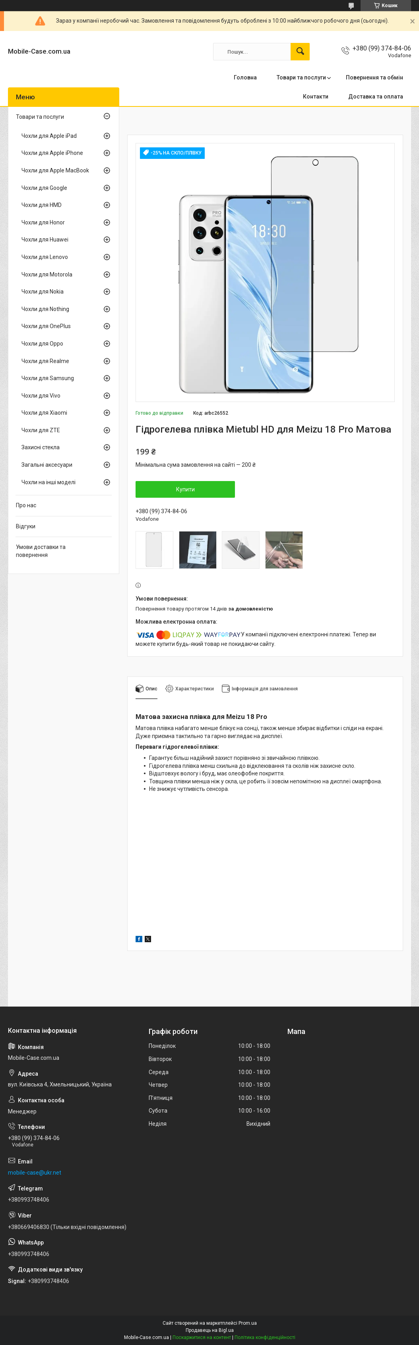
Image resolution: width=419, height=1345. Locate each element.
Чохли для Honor (43, 222)
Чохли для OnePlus (46, 326)
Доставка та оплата (375, 96)
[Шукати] (300, 51)
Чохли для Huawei (44, 239)
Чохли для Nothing (45, 309)
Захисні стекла (40, 447)
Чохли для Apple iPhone (52, 153)
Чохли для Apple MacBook (55, 170)
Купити (185, 489)
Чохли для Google (44, 188)
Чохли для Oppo (42, 343)
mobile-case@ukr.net (34, 1172)
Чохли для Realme (45, 361)
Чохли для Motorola (46, 274)
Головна (245, 77)
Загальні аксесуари (46, 465)
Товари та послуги (301, 77)
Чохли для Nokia (42, 291)
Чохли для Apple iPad (49, 136)
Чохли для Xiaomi (44, 413)
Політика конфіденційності (265, 1337)
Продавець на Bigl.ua (210, 1330)
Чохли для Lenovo (44, 257)
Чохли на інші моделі (48, 482)
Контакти (315, 96)
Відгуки (25, 526)
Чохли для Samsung (47, 378)
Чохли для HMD (41, 205)
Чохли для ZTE (40, 430)
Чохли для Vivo (40, 395)
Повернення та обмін (374, 77)
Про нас (26, 505)
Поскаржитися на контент (202, 1337)
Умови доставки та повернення (41, 551)
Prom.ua (248, 1323)
